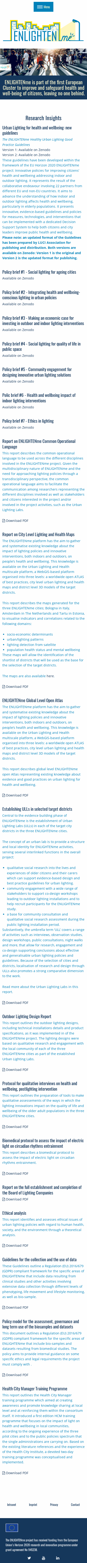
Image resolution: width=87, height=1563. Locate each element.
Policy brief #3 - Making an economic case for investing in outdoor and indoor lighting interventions (43, 320)
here (50, 676)
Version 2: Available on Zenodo (26, 155)
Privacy (54, 1504)
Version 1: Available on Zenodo (26, 150)
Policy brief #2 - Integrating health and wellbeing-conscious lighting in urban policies (41, 295)
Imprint (33, 1504)
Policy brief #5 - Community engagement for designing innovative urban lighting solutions (37, 372)
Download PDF (15, 520)
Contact (75, 1504)
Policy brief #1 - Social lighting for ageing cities (39, 271)
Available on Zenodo (18, 278)
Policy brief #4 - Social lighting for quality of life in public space (41, 346)
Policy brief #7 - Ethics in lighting (28, 420)
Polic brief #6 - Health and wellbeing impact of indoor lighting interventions (38, 398)
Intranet (11, 1504)
